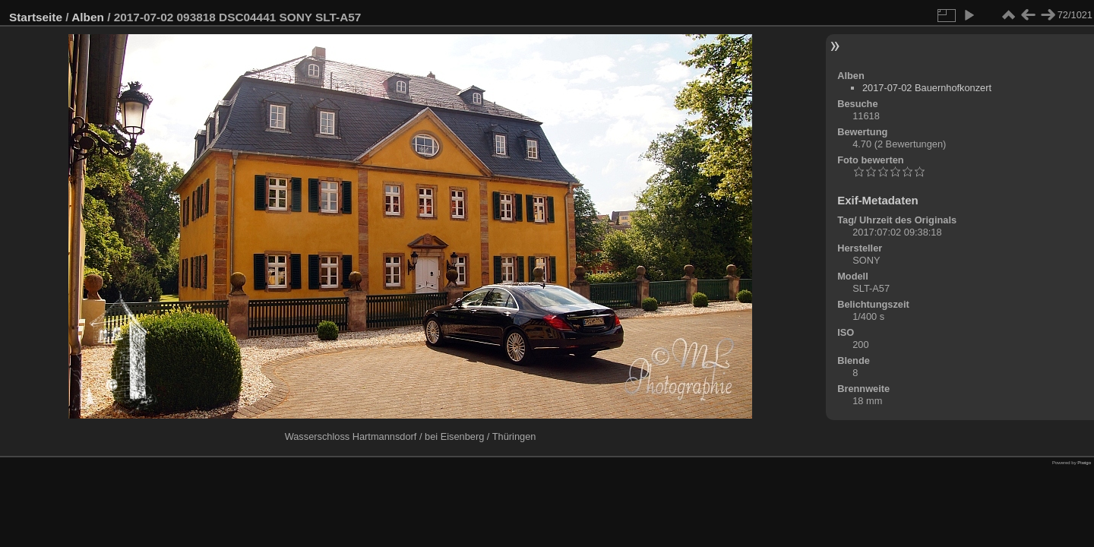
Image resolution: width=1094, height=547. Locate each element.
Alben (87, 17)
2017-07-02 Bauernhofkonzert (926, 87)
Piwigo (1084, 462)
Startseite (35, 17)
